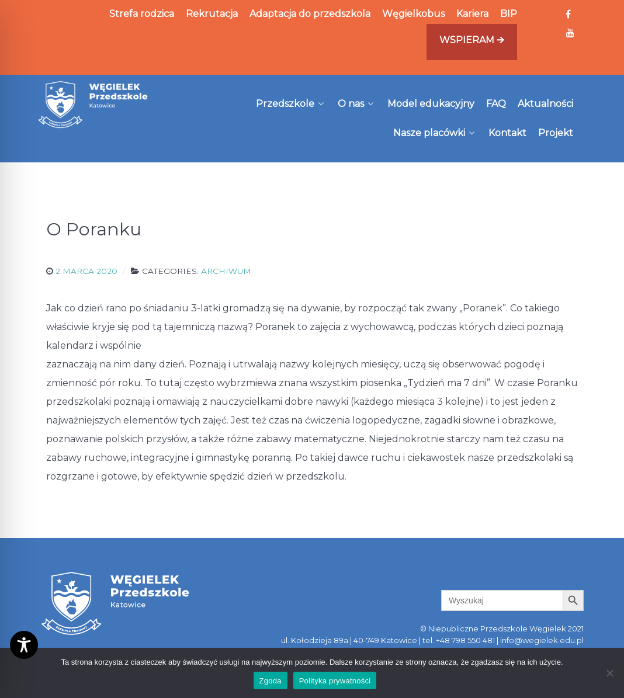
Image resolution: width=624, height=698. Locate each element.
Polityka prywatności (335, 680)
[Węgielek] (93, 105)
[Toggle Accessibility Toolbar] (24, 645)
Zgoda (270, 680)
